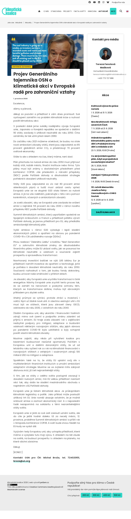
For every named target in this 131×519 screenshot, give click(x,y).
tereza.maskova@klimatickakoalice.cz (105, 74)
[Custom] (108, 2)
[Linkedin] (99, 2)
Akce (113, 11)
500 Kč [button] (117, 503)
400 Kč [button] (106, 503)
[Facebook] (90, 2)
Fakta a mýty (80, 11)
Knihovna (92, 11)
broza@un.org (22, 469)
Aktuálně (103, 11)
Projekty (67, 11)
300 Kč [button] (96, 503)
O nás (46, 11)
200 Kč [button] (85, 503)
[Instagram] (103, 2)
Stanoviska (56, 11)
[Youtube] (94, 2)
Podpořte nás (118, 2)
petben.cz (44, 491)
